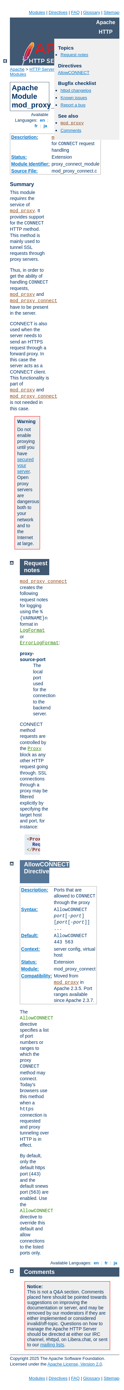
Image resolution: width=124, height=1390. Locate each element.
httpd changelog (76, 90)
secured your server (25, 465)
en (42, 120)
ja (45, 125)
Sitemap (111, 12)
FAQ (75, 12)
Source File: (24, 171)
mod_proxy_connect (33, 300)
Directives (58, 12)
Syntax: (29, 909)
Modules (37, 12)
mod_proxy (22, 211)
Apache (17, 69)
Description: (24, 137)
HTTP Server (42, 69)
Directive (36, 871)
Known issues (74, 97)
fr (36, 125)
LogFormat (32, 630)
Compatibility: (36, 975)
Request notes (74, 54)
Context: (30, 949)
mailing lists (52, 1344)
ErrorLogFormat (39, 643)
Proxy (34, 748)
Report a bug (73, 104)
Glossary (91, 12)
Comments (71, 130)
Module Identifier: (30, 164)
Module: (30, 969)
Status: (19, 157)
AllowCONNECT (73, 72)
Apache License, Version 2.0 (74, 1364)
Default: (29, 935)
